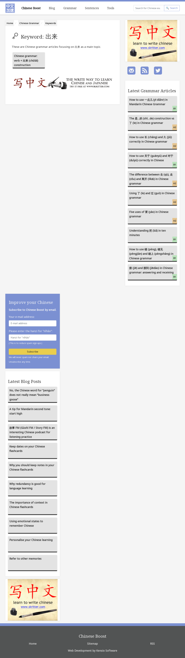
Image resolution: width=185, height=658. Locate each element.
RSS (152, 643)
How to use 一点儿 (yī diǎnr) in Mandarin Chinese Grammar (153, 104)
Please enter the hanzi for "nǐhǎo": (30, 331)
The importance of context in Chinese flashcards (28, 505)
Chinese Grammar (29, 23)
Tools (110, 8)
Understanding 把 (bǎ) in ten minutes (153, 235)
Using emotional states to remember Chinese (26, 523)
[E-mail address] (32, 323)
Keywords (50, 23)
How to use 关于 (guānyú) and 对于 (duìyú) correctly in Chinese (153, 161)
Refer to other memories (25, 558)
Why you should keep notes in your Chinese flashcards (31, 467)
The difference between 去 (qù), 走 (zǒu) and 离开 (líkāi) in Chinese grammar (153, 179)
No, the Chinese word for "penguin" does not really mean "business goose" (32, 395)
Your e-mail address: (22, 317)
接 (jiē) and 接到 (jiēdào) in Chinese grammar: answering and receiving (153, 273)
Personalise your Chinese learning (31, 540)
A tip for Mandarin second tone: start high (29, 411)
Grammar (70, 8)
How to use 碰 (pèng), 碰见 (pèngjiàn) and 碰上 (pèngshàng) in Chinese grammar (153, 254)
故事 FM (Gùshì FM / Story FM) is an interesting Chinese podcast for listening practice (32, 432)
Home (10, 23)
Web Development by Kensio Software (92, 650)
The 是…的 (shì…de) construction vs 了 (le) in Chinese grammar (153, 123)
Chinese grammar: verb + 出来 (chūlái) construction (26, 60)
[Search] (148, 8)
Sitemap (92, 643)
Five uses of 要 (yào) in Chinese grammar (153, 217)
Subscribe (32, 351)
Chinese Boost (31, 8)
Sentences (92, 8)
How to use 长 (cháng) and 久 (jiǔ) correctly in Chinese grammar (153, 142)
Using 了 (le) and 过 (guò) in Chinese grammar (153, 198)
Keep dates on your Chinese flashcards (27, 449)
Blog (52, 8)
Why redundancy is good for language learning (27, 486)
